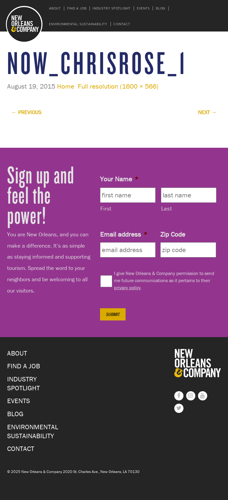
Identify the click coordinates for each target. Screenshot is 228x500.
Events (143, 8)
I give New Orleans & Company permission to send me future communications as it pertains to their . (164, 280)
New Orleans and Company (24, 24)
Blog (160, 8)
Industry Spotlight (112, 8)
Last (166, 208)
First (106, 208)
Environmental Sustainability (78, 24)
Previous (26, 112)
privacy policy (127, 287)
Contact (121, 24)
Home (65, 86)
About (55, 8)
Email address (123, 234)
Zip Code (172, 234)
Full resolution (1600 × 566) (118, 86)
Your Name (119, 179)
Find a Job (77, 8)
